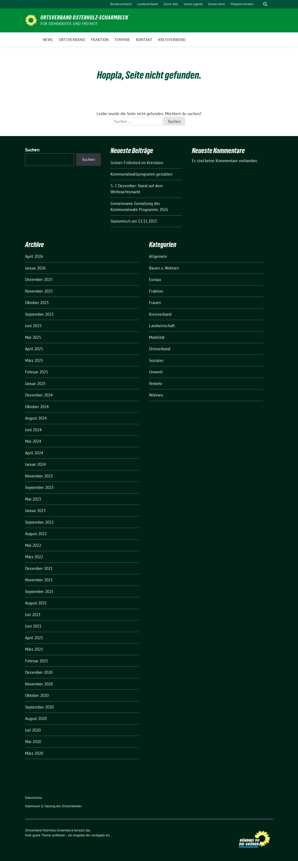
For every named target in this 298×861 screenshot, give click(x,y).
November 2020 (39, 684)
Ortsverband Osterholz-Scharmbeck (84, 17)
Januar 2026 (35, 268)
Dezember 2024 (39, 395)
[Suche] (259, 4)
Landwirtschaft (162, 325)
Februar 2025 (36, 371)
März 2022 (34, 556)
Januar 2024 (35, 464)
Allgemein (158, 256)
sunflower (58, 835)
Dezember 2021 (39, 568)
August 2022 (36, 533)
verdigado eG (100, 835)
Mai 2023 (33, 499)
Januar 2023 (35, 510)
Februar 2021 (36, 660)
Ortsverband (159, 348)
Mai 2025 (33, 337)
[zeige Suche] (265, 4)
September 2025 (39, 314)
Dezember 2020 (39, 672)
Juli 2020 (33, 730)
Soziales (156, 360)
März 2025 (34, 360)
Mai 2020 (33, 741)
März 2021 (34, 649)
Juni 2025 (33, 325)
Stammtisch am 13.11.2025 (134, 221)
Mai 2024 (33, 441)
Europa (155, 279)
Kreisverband (160, 314)
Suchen (32, 150)
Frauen (155, 302)
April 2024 (34, 452)
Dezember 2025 (39, 279)
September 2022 (39, 522)
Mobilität (157, 337)
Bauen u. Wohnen (164, 268)
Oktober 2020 (37, 695)
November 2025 (39, 291)
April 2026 (34, 256)
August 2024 (36, 418)
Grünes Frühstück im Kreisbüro (137, 162)
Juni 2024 (33, 429)
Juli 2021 (33, 614)
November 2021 (39, 579)
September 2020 (39, 707)
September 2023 (39, 487)
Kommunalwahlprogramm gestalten (141, 174)
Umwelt (156, 371)
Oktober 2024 (37, 406)
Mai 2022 (33, 545)
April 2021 (34, 637)
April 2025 (34, 348)
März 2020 (34, 753)
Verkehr (155, 383)
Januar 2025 (35, 383)
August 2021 (36, 603)
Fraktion (156, 291)
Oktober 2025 (37, 302)
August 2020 (36, 718)
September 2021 (39, 591)
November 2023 (39, 476)
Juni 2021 (33, 626)
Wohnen (156, 395)
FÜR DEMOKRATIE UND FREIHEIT (69, 23)
